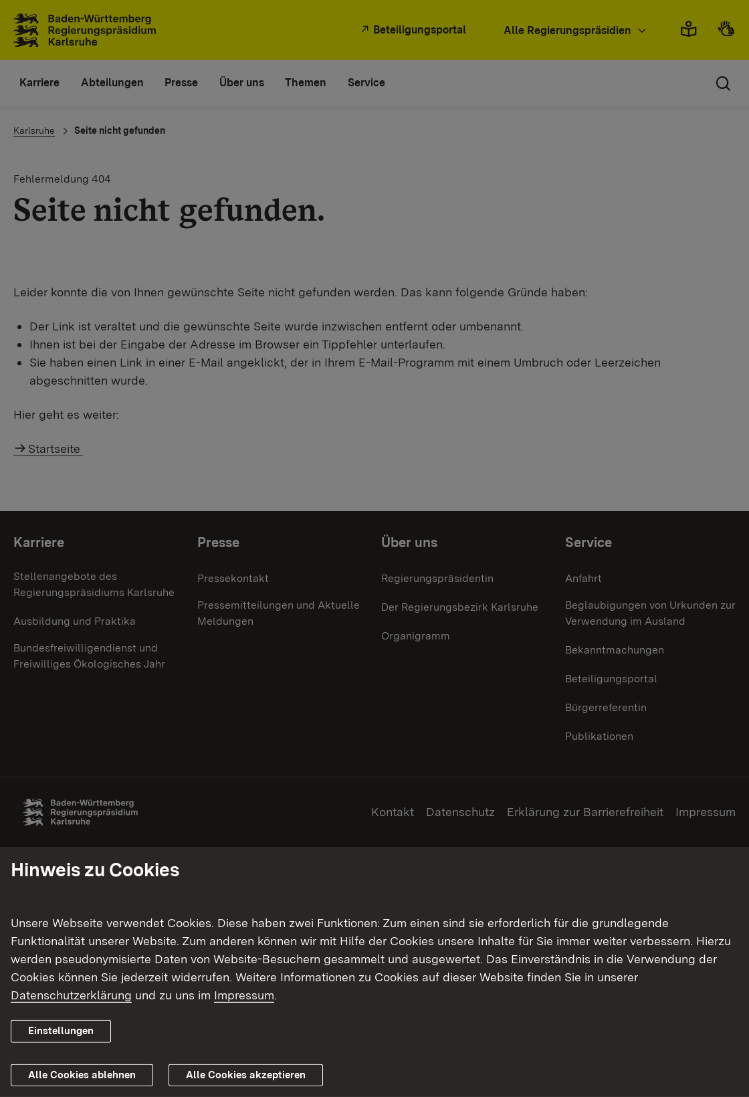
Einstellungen (61, 1031)
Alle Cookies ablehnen (82, 1075)
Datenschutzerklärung (71, 995)
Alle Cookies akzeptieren (246, 1075)
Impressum (244, 995)
